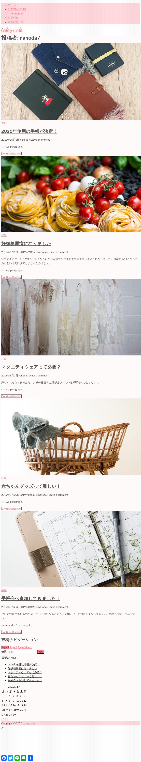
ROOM (18, 13)
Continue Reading (11, 153)
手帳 (4, 122)
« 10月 (5, 718)
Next (29, 647)
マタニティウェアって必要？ (31, 367)
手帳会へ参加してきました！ (30, 598)
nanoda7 (25, 139)
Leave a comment (40, 139)
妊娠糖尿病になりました (26, 243)
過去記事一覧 (16, 21)
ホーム (12, 4)
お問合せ (13, 17)
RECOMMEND (17, 9)
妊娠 (4, 235)
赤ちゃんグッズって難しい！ (31, 486)
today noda (12, 30)
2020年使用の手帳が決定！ (29, 131)
